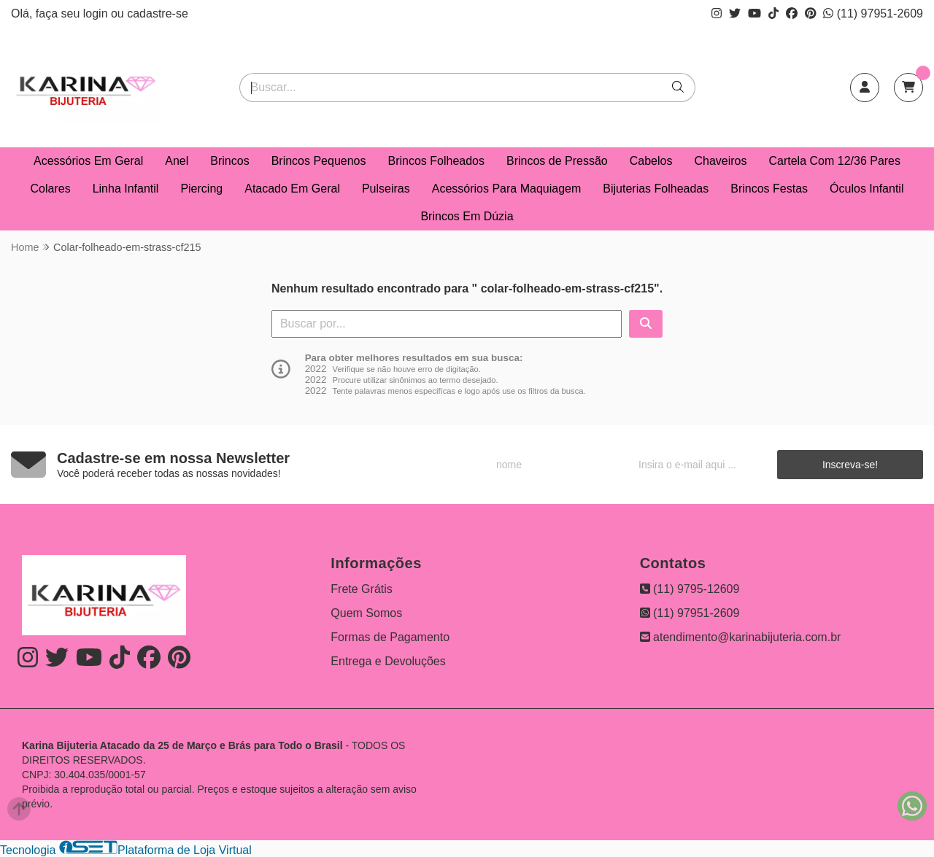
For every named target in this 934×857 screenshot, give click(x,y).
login (97, 13)
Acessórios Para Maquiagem (507, 188)
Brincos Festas (769, 188)
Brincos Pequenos (318, 161)
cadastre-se (157, 13)
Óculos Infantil (866, 188)
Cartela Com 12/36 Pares (834, 161)
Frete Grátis (361, 589)
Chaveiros (720, 161)
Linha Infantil (126, 188)
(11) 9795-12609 (690, 589)
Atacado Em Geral (292, 188)
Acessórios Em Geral (88, 161)
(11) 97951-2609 (873, 13)
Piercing (201, 188)
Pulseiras (386, 188)
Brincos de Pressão (557, 161)
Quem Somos (366, 613)
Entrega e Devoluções (388, 661)
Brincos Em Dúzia (466, 216)
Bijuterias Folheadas (656, 188)
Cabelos (651, 161)
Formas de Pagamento (390, 637)
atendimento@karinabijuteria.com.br (740, 637)
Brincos (229, 161)
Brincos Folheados (436, 161)
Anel (176, 161)
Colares (51, 188)
